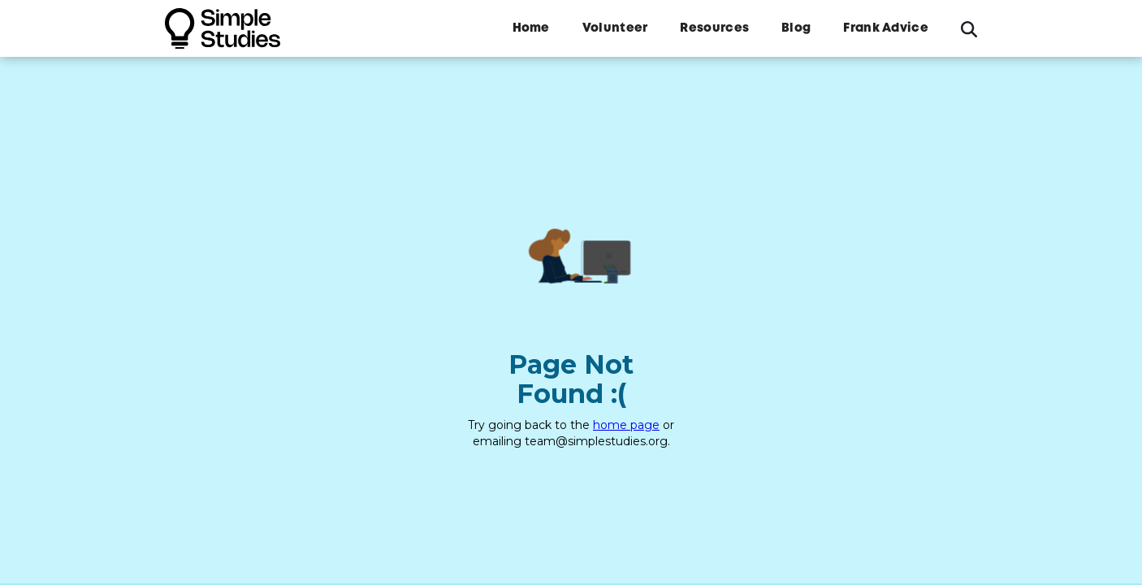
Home (531, 28)
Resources (714, 28)
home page (626, 425)
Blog (796, 28)
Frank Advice (885, 28)
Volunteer (615, 28)
